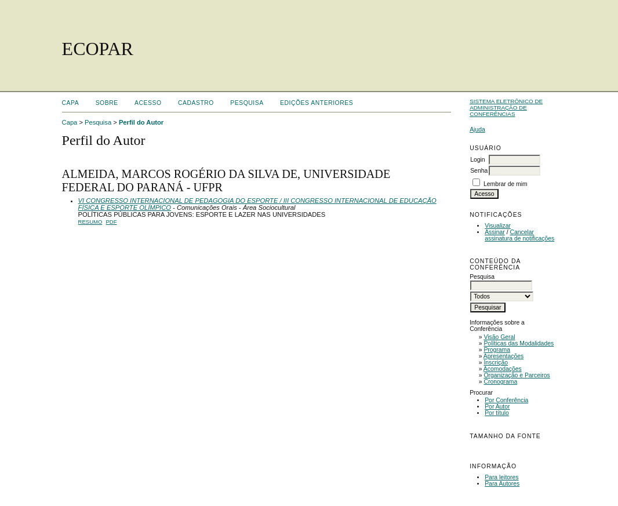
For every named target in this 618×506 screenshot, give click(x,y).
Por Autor (497, 406)
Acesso (147, 103)
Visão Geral (499, 337)
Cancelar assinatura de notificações (519, 235)
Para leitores (501, 477)
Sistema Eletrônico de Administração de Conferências (506, 107)
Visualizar (498, 226)
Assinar (495, 232)
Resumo (90, 222)
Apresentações (504, 356)
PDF (111, 222)
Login (477, 159)
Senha (479, 171)
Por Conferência (506, 400)
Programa (497, 350)
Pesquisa (246, 103)
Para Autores (502, 483)
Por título (497, 413)
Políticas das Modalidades (519, 343)
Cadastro (196, 103)
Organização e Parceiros (517, 375)
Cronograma (500, 381)
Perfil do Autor (141, 122)
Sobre (107, 103)
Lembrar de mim (506, 184)
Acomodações (503, 369)
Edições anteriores (316, 103)
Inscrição (496, 362)
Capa (70, 103)
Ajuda (477, 129)
